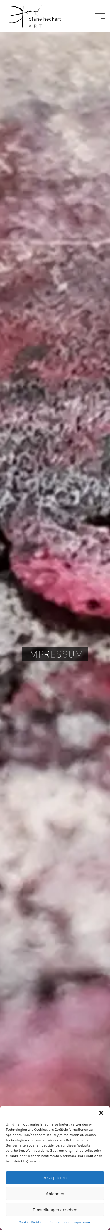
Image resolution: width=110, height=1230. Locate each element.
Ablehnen (55, 1193)
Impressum (82, 1222)
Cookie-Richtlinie (32, 1222)
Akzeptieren (55, 1177)
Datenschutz (59, 1222)
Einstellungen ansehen (55, 1209)
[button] (101, 1113)
